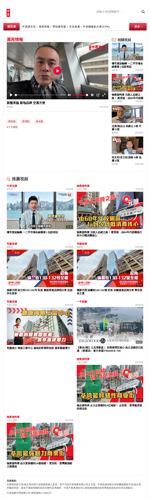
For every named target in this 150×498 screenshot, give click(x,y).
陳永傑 (110, 18)
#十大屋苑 (12, 127)
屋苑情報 (44, 26)
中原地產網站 (112, 4)
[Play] (11, 95)
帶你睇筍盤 (59, 26)
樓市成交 (142, 4)
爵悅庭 (12, 121)
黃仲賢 (39, 121)
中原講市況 (133, 18)
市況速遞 (74, 26)
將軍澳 (120, 18)
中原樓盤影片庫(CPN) (96, 26)
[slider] (37, 95)
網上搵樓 (128, 4)
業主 (144, 18)
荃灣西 (25, 121)
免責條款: (12, 480)
